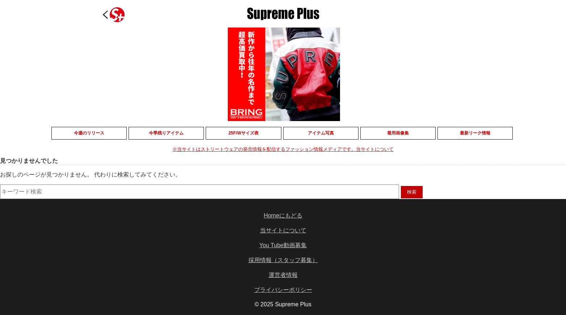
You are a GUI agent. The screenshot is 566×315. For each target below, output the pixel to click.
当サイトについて (283, 230)
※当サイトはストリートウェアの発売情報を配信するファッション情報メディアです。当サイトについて (283, 149)
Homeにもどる (283, 215)
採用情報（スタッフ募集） (283, 260)
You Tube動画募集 (283, 245)
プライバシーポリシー (283, 290)
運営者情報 (283, 275)
